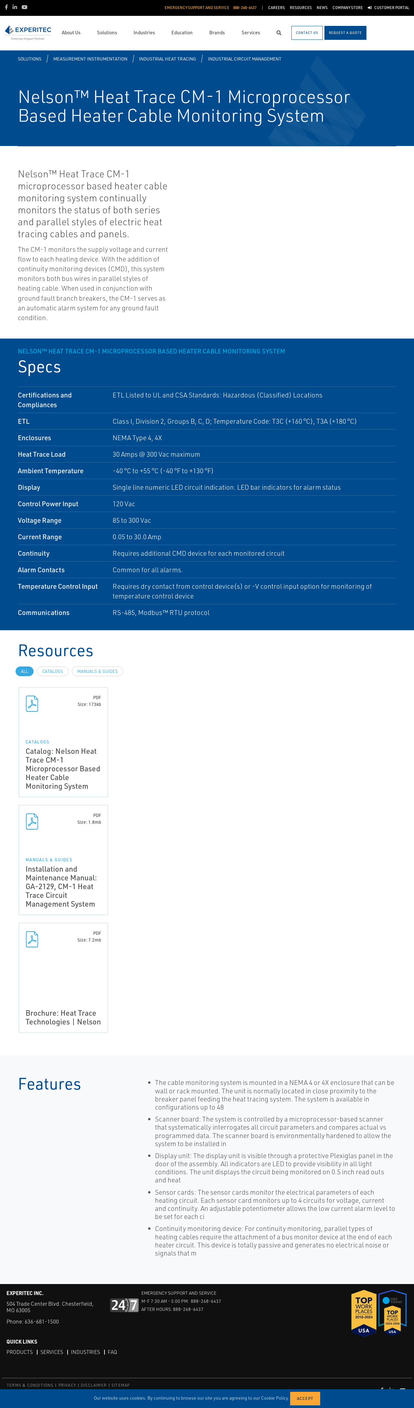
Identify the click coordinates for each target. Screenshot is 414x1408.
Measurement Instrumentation (90, 58)
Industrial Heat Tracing (167, 58)
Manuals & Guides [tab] (97, 671)
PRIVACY (67, 1385)
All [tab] (24, 671)
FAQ (112, 1352)
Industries (85, 1352)
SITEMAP (121, 1385)
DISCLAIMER (94, 1385)
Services (51, 1352)
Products (19, 1352)
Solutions (29, 58)
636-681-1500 (42, 1321)
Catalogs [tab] (52, 671)
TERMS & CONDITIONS (30, 1385)
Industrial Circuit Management (244, 58)
